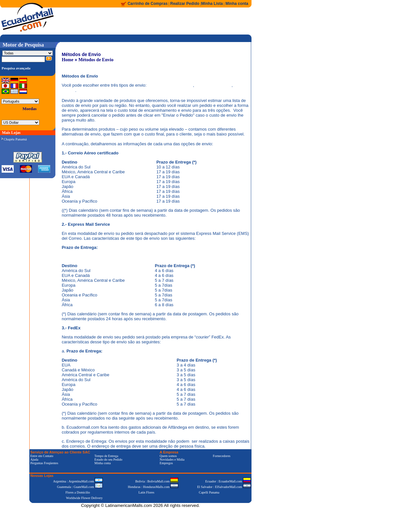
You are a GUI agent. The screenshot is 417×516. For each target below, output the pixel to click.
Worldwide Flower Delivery (84, 498)
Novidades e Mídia (172, 459)
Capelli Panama (209, 492)
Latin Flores (146, 492)
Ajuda (34, 459)
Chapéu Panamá (14, 139)
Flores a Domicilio (77, 492)
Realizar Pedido (185, 3)
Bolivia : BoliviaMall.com (156, 481)
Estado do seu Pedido (108, 459)
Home (67, 59)
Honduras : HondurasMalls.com (153, 487)
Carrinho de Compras (148, 3)
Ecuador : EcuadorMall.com (228, 481)
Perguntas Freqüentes (44, 463)
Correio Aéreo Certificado (170, 85)
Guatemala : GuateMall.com (80, 487)
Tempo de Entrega (106, 456)
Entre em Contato (41, 456)
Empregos (166, 463)
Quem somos (168, 456)
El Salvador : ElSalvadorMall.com (224, 487)
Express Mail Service (213, 85)
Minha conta (236, 3)
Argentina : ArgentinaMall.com (78, 481)
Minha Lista (212, 3)
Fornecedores (221, 456)
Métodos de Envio (96, 59)
